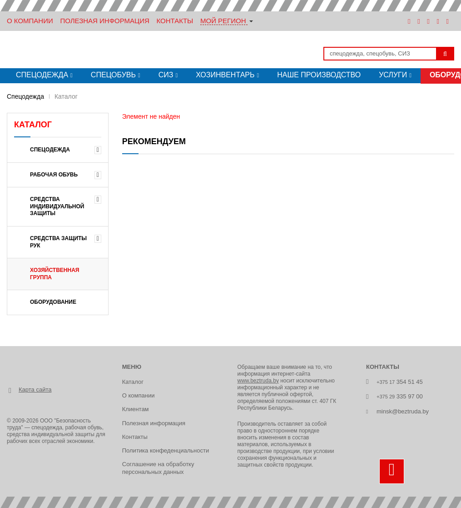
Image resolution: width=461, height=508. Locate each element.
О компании (138, 395)
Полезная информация (104, 21)
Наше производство (319, 75)
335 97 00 (400, 396)
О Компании (30, 21)
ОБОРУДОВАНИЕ (53, 302)
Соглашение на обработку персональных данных (158, 468)
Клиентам (135, 409)
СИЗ (166, 75)
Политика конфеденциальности (165, 450)
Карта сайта (35, 389)
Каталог (133, 381)
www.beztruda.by (258, 380)
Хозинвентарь (225, 75)
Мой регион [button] (223, 21)
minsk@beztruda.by (403, 411)
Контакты (174, 21)
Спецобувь (113, 75)
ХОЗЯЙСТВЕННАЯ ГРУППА (54, 274)
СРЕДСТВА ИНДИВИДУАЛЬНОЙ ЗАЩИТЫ (57, 206)
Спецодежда (42, 75)
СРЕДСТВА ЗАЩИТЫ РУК (58, 242)
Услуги (393, 75)
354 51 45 (400, 381)
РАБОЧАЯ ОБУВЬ (54, 174)
